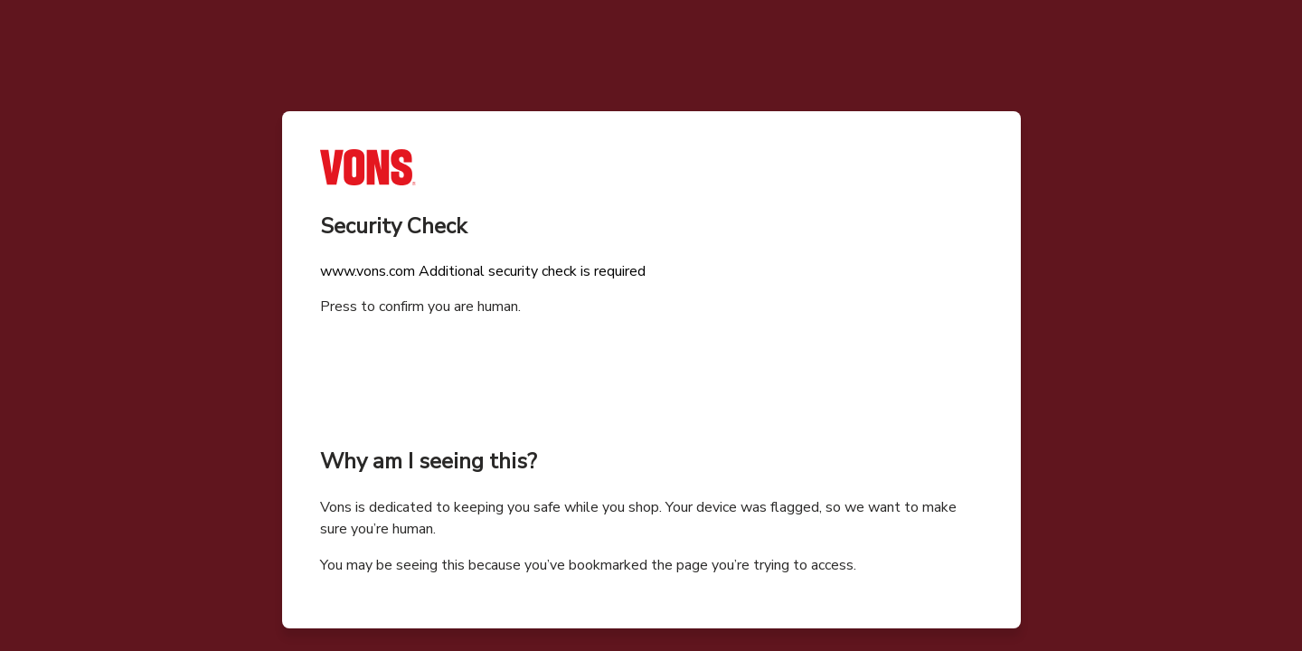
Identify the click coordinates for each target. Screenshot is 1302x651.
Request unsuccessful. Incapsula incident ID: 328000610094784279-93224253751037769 (651, 325)
